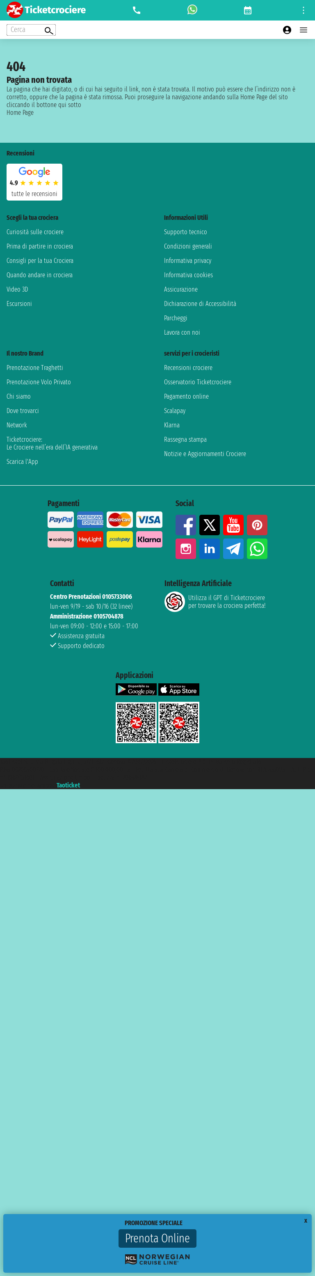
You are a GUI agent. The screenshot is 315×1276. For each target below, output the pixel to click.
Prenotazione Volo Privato (39, 382)
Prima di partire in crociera (40, 246)
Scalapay (174, 411)
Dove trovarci (23, 411)
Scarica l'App (22, 462)
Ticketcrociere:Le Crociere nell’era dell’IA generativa (52, 443)
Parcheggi (175, 318)
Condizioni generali (188, 246)
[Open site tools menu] (303, 10)
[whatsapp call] (192, 10)
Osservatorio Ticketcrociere (197, 382)
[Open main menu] (303, 30)
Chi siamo (19, 396)
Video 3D (17, 289)
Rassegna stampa (185, 439)
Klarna (172, 425)
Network (17, 425)
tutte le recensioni (34, 194)
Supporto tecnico (185, 232)
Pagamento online (186, 396)
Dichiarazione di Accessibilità (200, 304)
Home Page (20, 112)
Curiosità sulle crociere (35, 232)
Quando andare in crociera (40, 275)
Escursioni (19, 304)
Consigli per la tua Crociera (40, 261)
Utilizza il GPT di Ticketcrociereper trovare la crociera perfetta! (214, 601)
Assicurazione (181, 289)
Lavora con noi (182, 332)
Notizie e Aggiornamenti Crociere (205, 454)
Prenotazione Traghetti (35, 368)
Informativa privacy (187, 261)
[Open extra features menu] (31, 30)
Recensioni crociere (188, 368)
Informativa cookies (188, 275)
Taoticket (68, 785)
